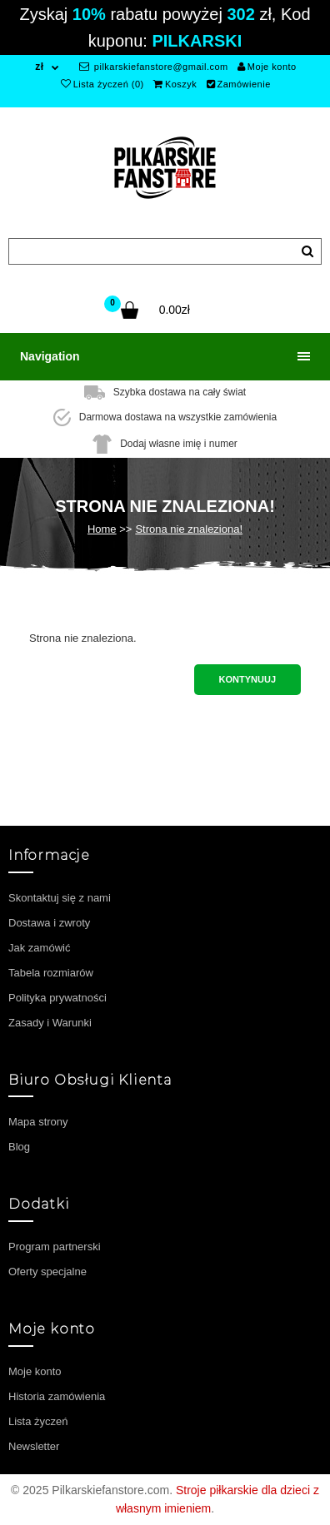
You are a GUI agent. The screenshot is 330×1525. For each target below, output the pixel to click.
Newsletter (33, 1446)
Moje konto (267, 67)
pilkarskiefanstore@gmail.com (153, 67)
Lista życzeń (38, 1421)
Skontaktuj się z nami (59, 898)
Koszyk (175, 84)
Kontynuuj (247, 679)
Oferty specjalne (47, 1271)
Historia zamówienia (56, 1396)
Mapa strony (38, 1121)
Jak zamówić (39, 947)
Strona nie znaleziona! (188, 529)
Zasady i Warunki (50, 1022)
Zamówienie (239, 84)
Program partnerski (54, 1246)
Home (102, 529)
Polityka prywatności (57, 997)
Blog (19, 1146)
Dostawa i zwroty (49, 922)
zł (39, 66)
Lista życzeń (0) (102, 84)
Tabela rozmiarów (50, 972)
